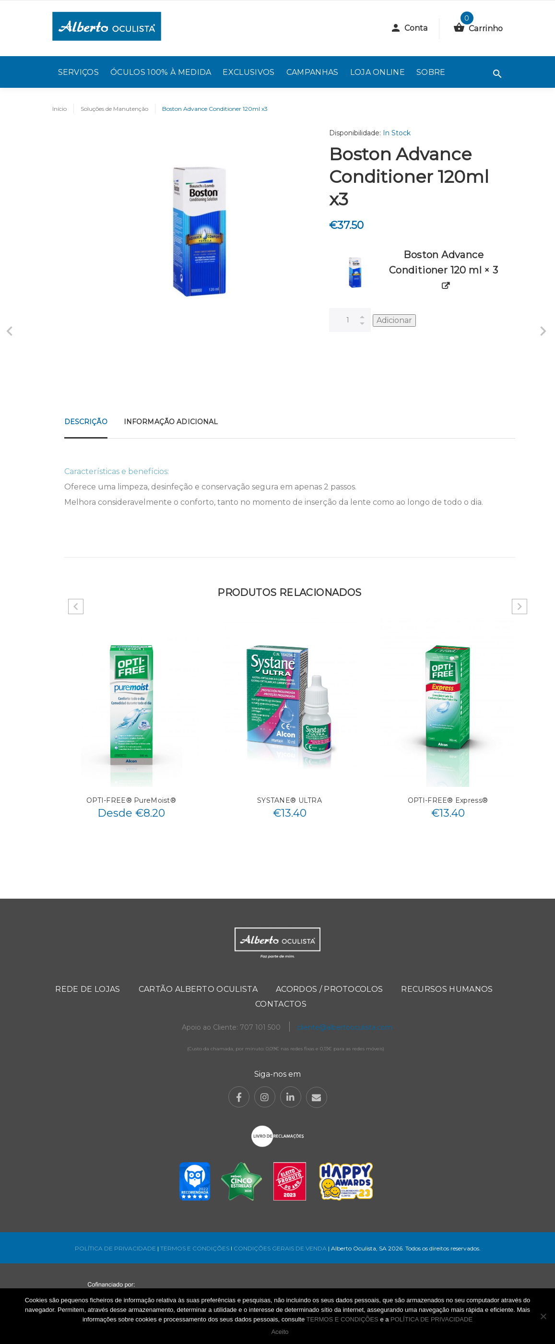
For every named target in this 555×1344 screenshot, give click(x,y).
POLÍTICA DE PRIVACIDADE (115, 1248)
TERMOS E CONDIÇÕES (194, 1248)
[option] (131, 721)
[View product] (445, 286)
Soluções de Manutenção (114, 108)
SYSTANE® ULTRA (289, 800)
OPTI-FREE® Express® (448, 800)
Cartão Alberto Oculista (198, 989)
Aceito (279, 1331)
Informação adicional (171, 421)
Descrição (85, 421)
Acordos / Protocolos (329, 989)
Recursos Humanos (447, 989)
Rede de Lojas (87, 989)
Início (59, 108)
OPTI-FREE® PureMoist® (131, 800)
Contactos (281, 1004)
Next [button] (519, 606)
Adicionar (394, 320)
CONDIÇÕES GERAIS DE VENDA (281, 1248)
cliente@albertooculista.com (344, 1027)
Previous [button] (75, 606)
